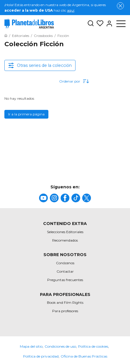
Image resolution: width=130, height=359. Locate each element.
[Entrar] (108, 23)
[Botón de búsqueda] (90, 24)
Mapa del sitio (31, 346)
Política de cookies (93, 346)
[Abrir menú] (121, 23)
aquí (70, 10)
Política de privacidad (41, 356)
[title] (43, 198)
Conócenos (65, 263)
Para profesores (65, 311)
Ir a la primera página (26, 114)
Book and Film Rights (65, 302)
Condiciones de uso (60, 346)
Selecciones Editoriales (65, 232)
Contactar (65, 271)
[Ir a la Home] (5, 35)
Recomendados (65, 240)
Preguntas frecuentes (65, 280)
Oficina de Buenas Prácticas (84, 356)
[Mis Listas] (98, 23)
